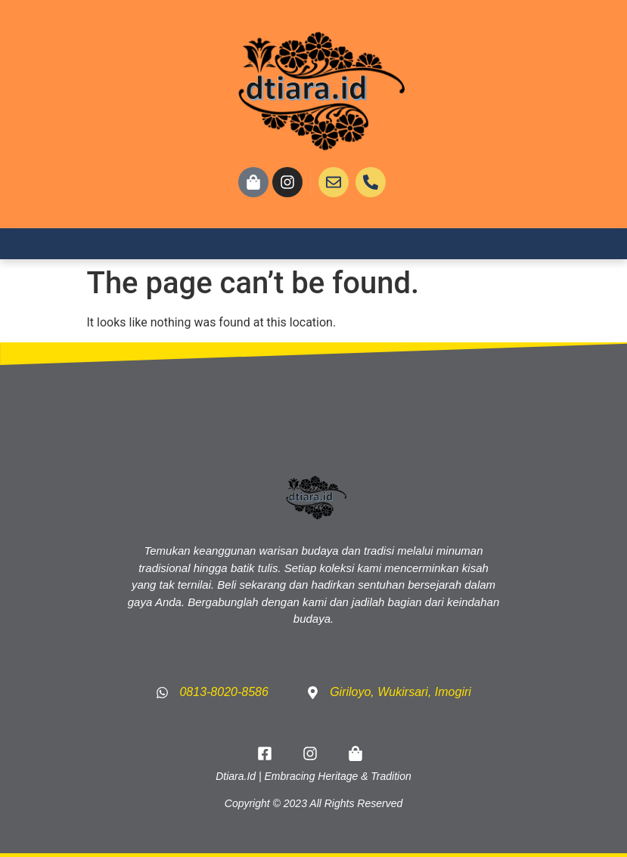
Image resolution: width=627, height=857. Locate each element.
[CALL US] (370, 182)
